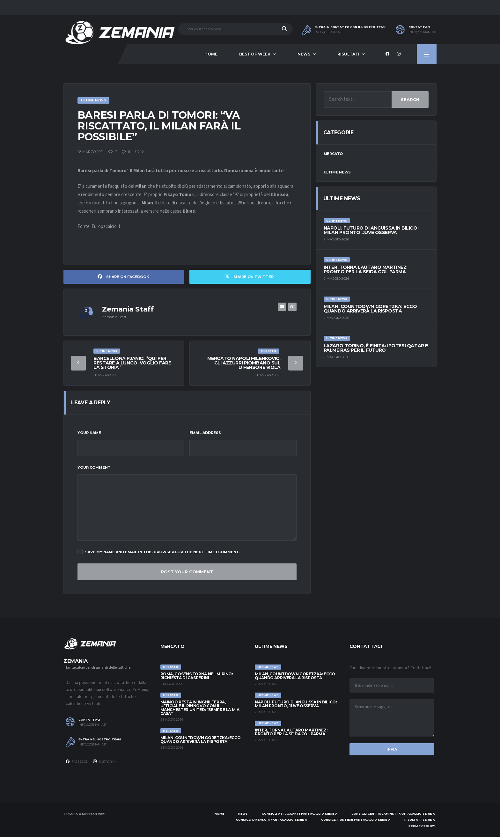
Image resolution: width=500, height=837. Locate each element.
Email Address (205, 432)
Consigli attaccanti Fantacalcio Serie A (299, 813)
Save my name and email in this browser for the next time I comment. (158, 551)
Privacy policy (421, 826)
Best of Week (254, 54)
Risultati (348, 54)
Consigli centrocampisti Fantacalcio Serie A (393, 813)
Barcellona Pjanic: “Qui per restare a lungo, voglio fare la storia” (132, 363)
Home (210, 54)
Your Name (89, 432)
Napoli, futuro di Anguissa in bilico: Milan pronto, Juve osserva (371, 230)
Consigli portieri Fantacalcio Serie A (355, 819)
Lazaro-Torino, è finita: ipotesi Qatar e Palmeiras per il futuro (376, 348)
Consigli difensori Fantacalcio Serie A (271, 819)
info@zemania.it (329, 32)
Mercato (333, 153)
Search (410, 99)
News (304, 54)
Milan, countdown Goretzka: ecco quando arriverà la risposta (370, 309)
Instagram (104, 761)
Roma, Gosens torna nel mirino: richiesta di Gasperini (196, 676)
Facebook (77, 761)
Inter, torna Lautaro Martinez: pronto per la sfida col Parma (366, 269)
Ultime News (337, 172)
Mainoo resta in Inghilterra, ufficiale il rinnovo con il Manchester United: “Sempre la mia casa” (199, 708)
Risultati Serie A (419, 819)
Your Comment (94, 467)
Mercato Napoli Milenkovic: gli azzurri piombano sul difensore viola (244, 363)
